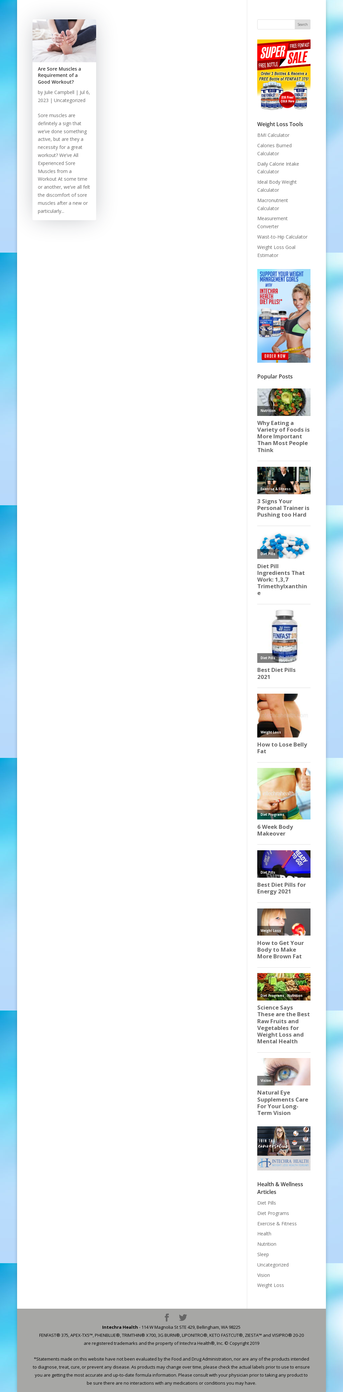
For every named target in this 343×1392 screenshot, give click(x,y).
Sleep (263, 1254)
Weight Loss (270, 1285)
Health (264, 1233)
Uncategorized (69, 100)
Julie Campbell (59, 92)
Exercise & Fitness (277, 1223)
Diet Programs (273, 1213)
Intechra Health (120, 1327)
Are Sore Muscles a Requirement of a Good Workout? (59, 75)
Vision (263, 1275)
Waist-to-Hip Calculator (282, 237)
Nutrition (266, 1244)
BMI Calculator (273, 135)
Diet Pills (266, 1203)
